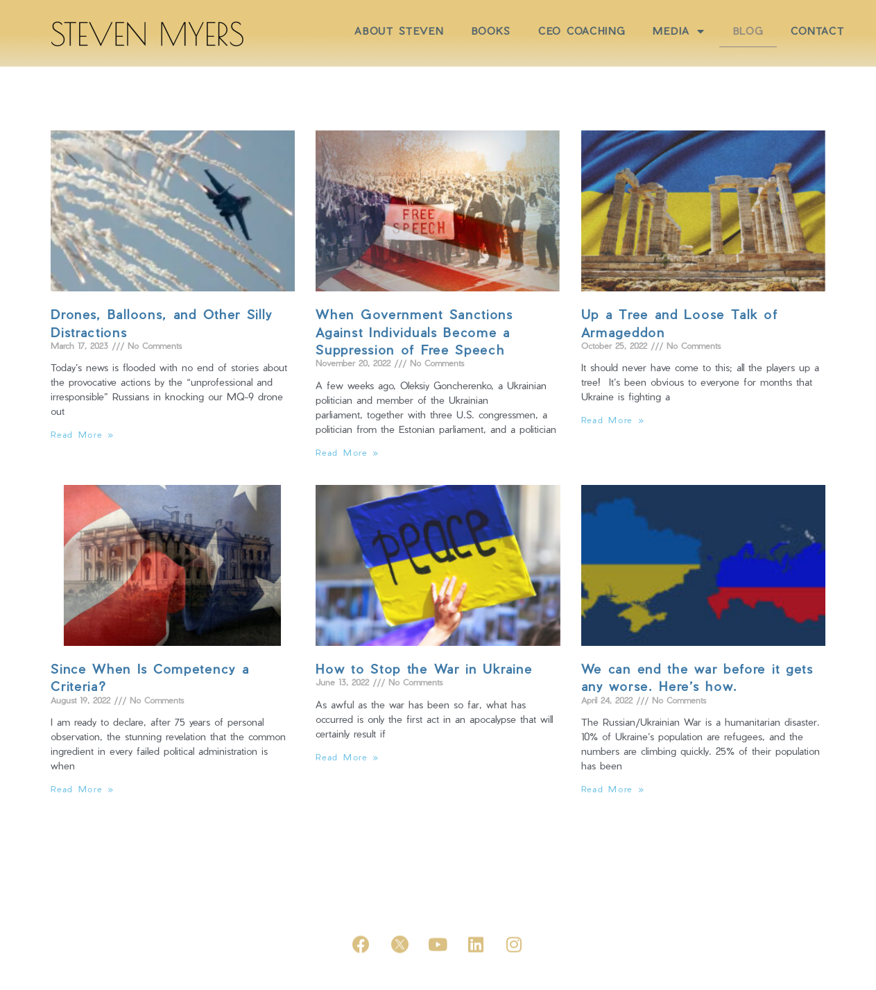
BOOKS (548, 31)
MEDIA (736, 31)
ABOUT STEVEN (456, 31)
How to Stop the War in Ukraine (424, 668)
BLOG (806, 31)
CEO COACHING (639, 31)
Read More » (82, 434)
